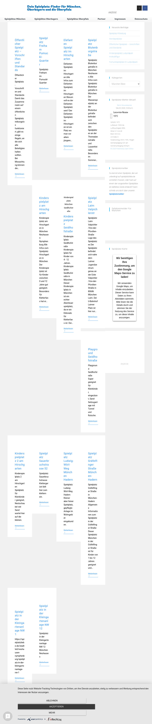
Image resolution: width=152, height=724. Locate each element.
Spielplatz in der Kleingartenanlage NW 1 (20, 623)
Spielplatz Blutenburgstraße (93, 48)
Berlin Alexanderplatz (124, 105)
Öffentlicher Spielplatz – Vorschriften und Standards (20, 55)
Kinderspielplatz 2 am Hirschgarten (20, 461)
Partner (102, 19)
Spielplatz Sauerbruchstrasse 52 (44, 461)
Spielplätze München (14, 19)
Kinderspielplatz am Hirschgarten (44, 206)
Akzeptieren (83, 713)
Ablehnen (37, 713)
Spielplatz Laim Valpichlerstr (92, 206)
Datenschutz (141, 19)
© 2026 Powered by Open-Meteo (122, 149)
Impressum (120, 19)
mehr (129, 713)
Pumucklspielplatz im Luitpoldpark (123, 62)
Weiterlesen (20, 175)
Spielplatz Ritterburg (117, 33)
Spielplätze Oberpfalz (78, 19)
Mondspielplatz (115, 39)
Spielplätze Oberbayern (46, 19)
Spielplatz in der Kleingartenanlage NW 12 (44, 617)
